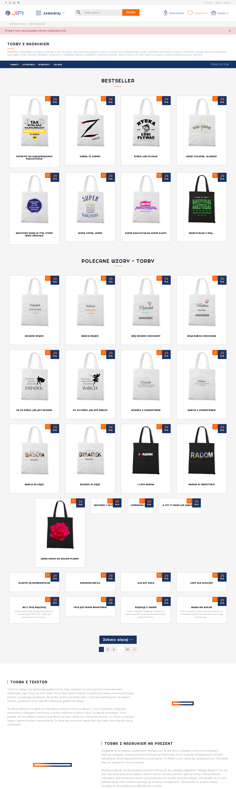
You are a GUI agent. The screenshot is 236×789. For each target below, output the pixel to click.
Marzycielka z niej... (201, 233)
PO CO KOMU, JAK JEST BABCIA (101, 356)
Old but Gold (146, 429)
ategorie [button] (28, 64)
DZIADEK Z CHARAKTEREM (145, 356)
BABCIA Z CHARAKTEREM (186, 356)
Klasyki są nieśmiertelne (34, 429)
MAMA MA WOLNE (201, 453)
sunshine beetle (90, 429)
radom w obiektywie (202, 380)
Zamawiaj (52, 13)
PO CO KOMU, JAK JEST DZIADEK (54, 356)
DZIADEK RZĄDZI (41, 335)
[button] (220, 64)
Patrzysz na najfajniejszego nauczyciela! (34, 157)
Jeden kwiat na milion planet (34, 405)
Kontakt (208, 2)
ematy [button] (15, 64)
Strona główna (17, 24)
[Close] (230, 30)
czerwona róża (146, 405)
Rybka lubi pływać (146, 156)
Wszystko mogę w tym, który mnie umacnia (34, 234)
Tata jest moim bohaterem (90, 453)
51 (127, 496)
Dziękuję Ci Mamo (146, 453)
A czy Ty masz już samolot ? (201, 405)
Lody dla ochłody (201, 429)
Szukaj (131, 12)
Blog (218, 2)
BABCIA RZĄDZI (97, 335)
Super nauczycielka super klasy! (146, 233)
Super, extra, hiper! (90, 233)
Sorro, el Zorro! (90, 156)
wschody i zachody (90, 405)
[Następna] (134, 496)
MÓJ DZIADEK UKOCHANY (153, 335)
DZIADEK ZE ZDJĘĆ (90, 380)
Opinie (227, 2)
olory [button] (58, 64)
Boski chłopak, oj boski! (201, 156)
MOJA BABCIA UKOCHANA (201, 282)
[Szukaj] (102, 12)
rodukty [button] (44, 64)
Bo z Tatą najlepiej (34, 453)
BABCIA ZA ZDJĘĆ (34, 380)
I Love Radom (146, 380)
